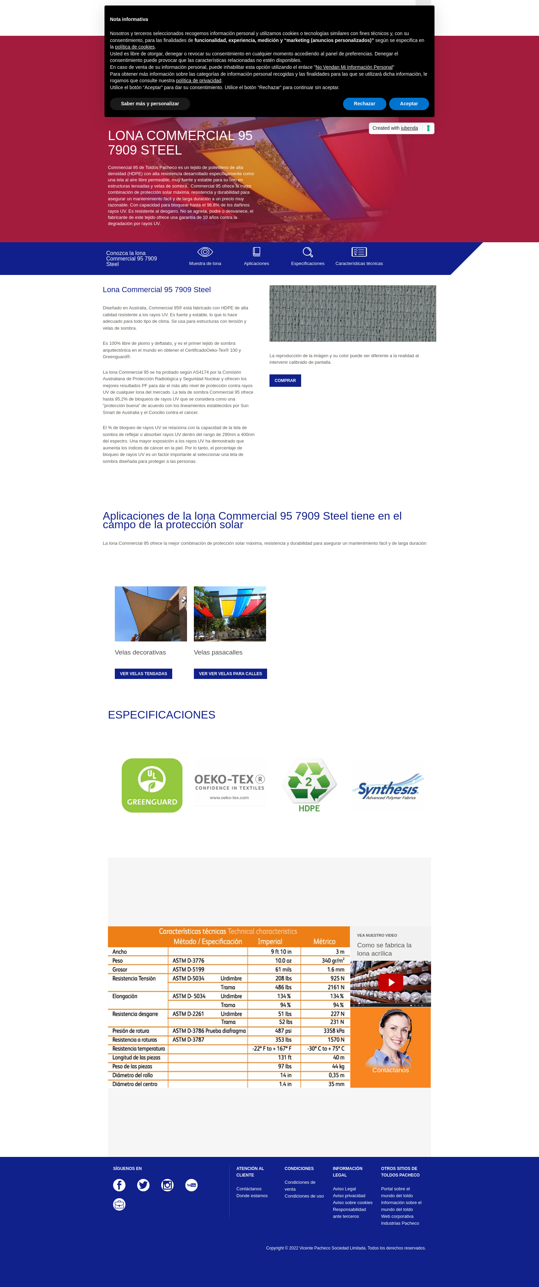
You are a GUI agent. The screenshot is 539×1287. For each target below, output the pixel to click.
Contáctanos (249, 1188)
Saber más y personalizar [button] (150, 103)
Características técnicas (359, 256)
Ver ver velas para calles (230, 673)
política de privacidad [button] (198, 80)
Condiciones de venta (300, 1186)
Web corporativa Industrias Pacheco (400, 1220)
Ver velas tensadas (143, 673)
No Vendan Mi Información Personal (354, 67)
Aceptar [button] (409, 103)
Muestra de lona (205, 256)
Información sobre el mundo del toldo (401, 1206)
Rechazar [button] (364, 103)
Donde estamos (252, 1195)
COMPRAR (285, 380)
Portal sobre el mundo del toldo (397, 1192)
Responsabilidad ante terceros (349, 1213)
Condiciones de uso (304, 1196)
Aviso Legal (344, 1188)
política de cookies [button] (135, 47)
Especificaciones (307, 256)
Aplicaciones (256, 256)
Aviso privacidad (349, 1195)
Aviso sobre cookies (352, 1202)
